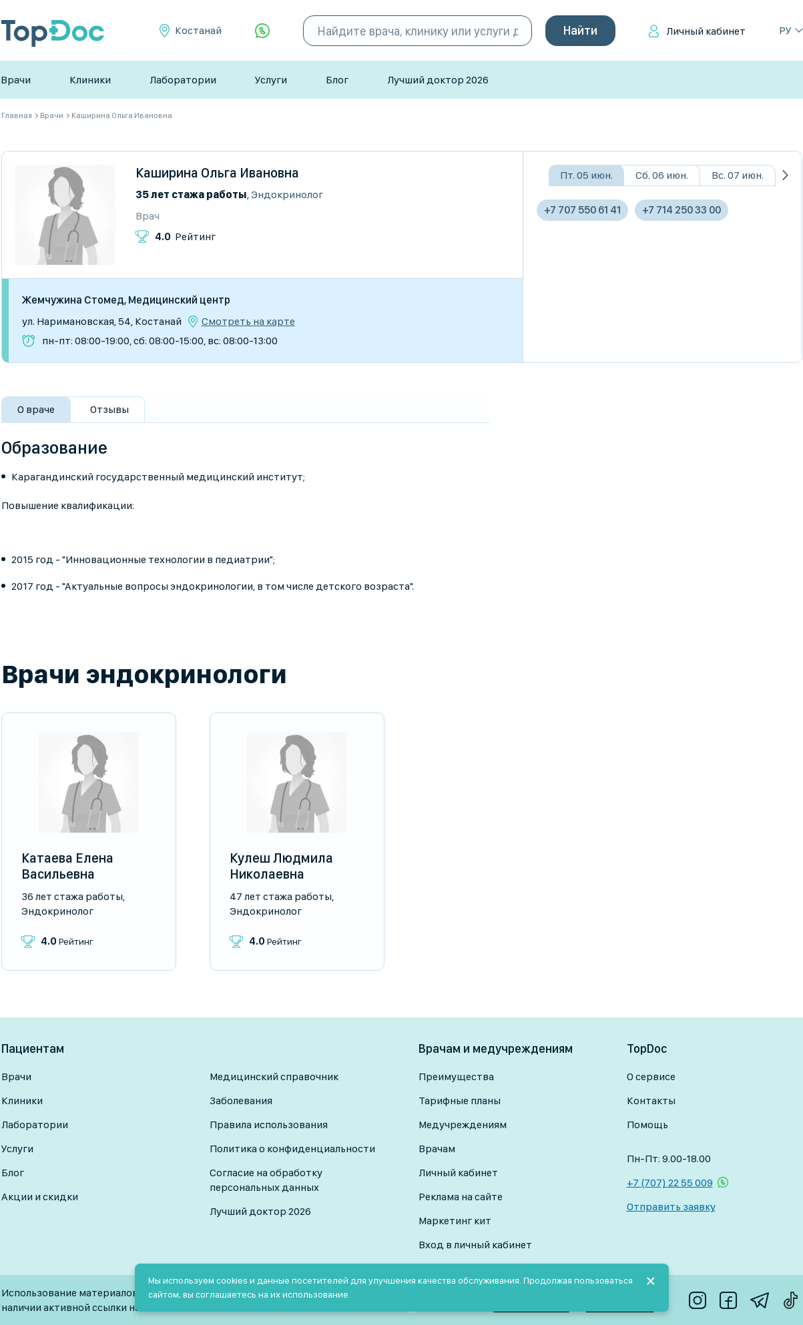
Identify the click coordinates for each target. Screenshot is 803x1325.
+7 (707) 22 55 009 (670, 1182)
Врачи (16, 79)
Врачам (437, 1148)
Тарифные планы (460, 1100)
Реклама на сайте (461, 1196)
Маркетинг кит (455, 1220)
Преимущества (456, 1076)
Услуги (271, 79)
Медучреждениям (463, 1124)
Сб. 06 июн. (661, 175)
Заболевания (241, 1100)
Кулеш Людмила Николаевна (281, 866)
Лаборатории (183, 79)
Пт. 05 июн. (586, 175)
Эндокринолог (287, 194)
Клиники (90, 79)
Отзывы (109, 409)
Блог (337, 79)
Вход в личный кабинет (475, 1244)
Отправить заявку (671, 1206)
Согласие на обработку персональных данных (266, 1180)
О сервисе (651, 1076)
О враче (36, 409)
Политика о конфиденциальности (292, 1148)
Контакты (651, 1100)
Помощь (647, 1124)
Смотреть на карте (248, 322)
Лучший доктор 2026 (438, 79)
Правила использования (269, 1124)
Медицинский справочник (274, 1076)
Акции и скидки (39, 1196)
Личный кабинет (706, 31)
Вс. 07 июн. (738, 175)
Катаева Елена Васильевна (67, 866)
